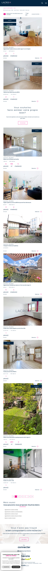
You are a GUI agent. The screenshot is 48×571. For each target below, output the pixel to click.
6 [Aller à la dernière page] (29, 496)
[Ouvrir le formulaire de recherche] (42, 3)
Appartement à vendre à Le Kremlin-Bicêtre (13, 511)
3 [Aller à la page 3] (21, 496)
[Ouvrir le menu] (46, 3)
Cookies (40, 563)
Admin (26, 563)
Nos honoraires (9, 563)
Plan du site (15, 563)
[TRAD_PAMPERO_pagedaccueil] (6, 4)
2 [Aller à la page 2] (18, 496)
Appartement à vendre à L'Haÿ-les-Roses (13, 516)
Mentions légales (21, 563)
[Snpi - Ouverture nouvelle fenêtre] (18, 559)
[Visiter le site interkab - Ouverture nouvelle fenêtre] (25, 559)
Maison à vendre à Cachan (10, 518)
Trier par (27, 14)
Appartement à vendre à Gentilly (11, 509)
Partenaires (30, 563)
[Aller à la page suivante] (32, 496)
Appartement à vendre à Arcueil (11, 513)
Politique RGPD (35, 563)
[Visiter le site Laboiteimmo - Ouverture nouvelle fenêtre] (24, 566)
